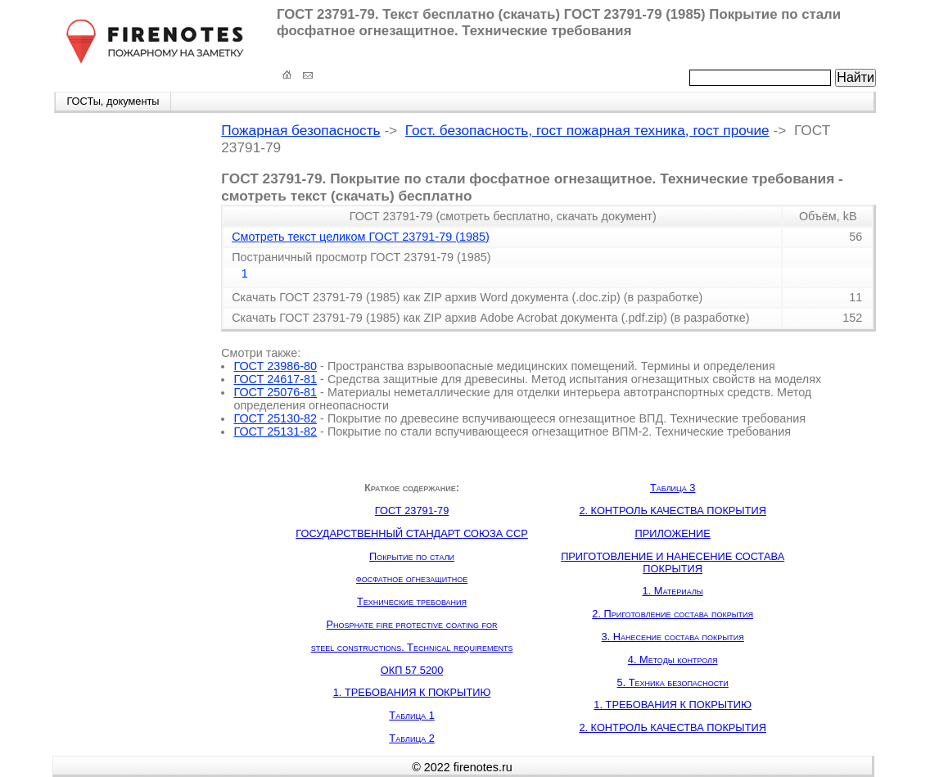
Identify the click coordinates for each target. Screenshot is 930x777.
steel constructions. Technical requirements (412, 647)
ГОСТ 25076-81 (275, 392)
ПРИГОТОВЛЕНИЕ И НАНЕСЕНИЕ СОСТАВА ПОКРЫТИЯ (672, 562)
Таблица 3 (672, 487)
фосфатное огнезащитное (411, 578)
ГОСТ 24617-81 (275, 379)
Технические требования (412, 601)
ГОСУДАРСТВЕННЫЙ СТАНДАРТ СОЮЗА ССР (412, 533)
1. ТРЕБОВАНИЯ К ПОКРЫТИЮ (412, 692)
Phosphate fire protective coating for (412, 624)
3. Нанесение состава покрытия (673, 636)
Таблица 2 (411, 738)
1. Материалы (673, 591)
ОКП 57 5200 (412, 670)
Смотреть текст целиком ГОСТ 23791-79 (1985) (361, 236)
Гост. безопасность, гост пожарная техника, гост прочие (587, 130)
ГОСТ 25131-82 (275, 431)
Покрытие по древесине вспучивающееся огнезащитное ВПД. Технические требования (566, 418)
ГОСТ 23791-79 (412, 510)
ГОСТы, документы (112, 101)
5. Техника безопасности (673, 682)
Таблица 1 (411, 715)
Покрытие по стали (411, 556)
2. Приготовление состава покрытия (672, 614)
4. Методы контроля (673, 659)
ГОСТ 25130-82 (275, 418)
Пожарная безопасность (300, 130)
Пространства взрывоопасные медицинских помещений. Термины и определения (551, 366)
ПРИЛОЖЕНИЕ (673, 533)
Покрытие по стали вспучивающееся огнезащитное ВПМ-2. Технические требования (559, 431)
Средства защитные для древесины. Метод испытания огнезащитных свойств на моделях (574, 379)
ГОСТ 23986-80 (275, 366)
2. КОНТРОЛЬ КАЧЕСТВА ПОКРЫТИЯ (672, 510)
